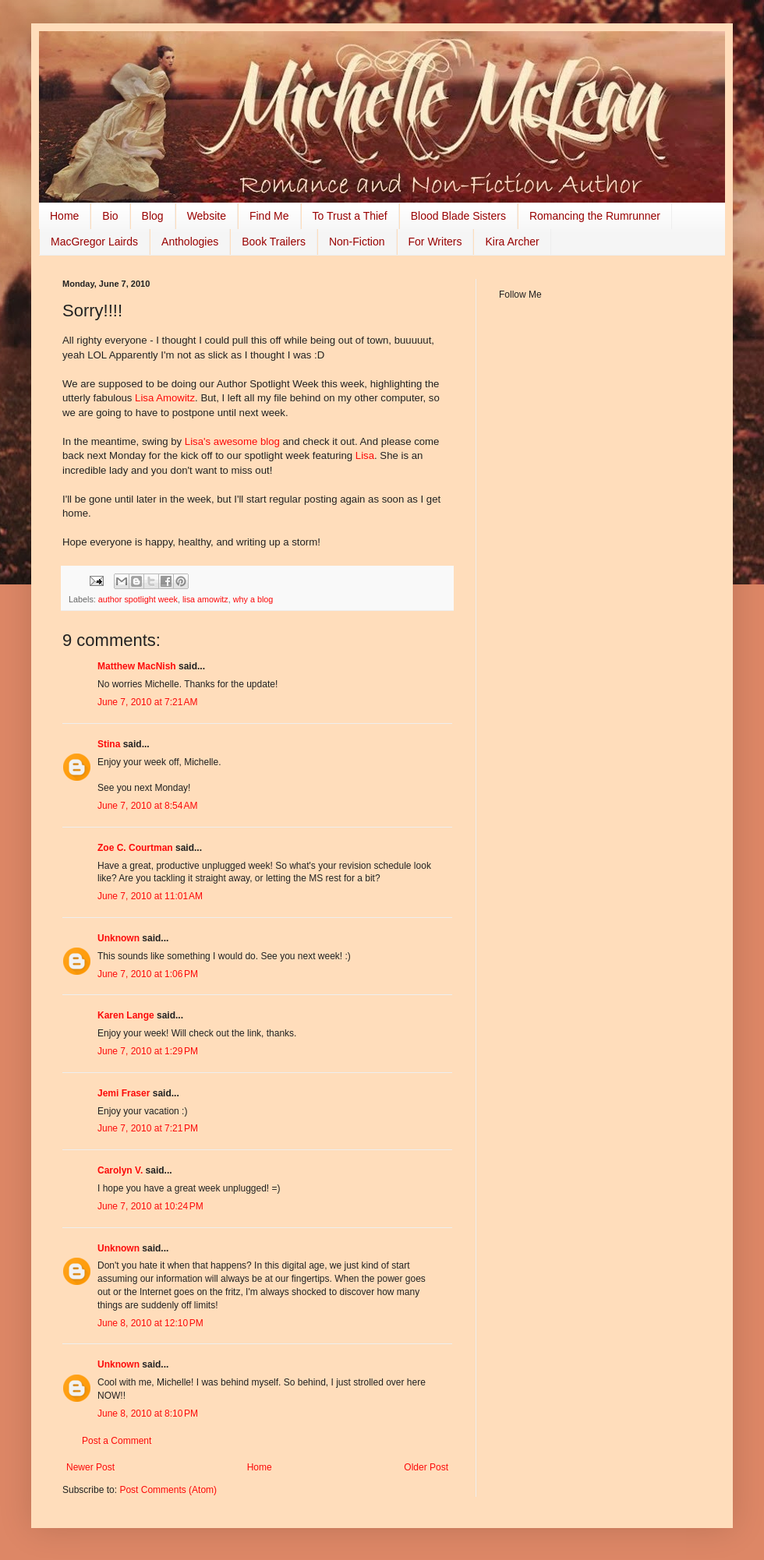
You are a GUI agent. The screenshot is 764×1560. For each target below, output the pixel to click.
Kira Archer (512, 241)
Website (206, 216)
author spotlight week (138, 599)
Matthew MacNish (136, 666)
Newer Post (90, 1467)
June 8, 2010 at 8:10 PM (147, 1413)
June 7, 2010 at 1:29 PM (147, 1051)
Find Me (269, 216)
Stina (108, 744)
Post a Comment (116, 1440)
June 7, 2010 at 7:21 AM (147, 702)
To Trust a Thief (350, 216)
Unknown (118, 938)
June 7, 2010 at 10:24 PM (150, 1206)
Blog (153, 216)
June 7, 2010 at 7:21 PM (147, 1128)
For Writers (435, 241)
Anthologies (189, 241)
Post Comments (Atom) (168, 1489)
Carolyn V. (120, 1170)
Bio (110, 216)
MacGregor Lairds (94, 241)
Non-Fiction (357, 241)
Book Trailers (274, 241)
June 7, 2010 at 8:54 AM (147, 805)
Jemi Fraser (123, 1093)
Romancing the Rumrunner (594, 216)
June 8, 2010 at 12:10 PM (150, 1323)
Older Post (426, 1467)
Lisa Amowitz (165, 398)
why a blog (253, 599)
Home (64, 216)
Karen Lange (125, 1015)
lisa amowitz (205, 599)
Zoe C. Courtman (135, 847)
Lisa (364, 455)
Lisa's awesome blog (232, 441)
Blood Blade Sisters (458, 216)
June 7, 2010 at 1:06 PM (147, 974)
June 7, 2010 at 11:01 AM (150, 896)
